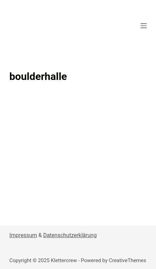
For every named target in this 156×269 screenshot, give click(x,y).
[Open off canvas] (144, 26)
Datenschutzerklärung (70, 235)
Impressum (23, 235)
